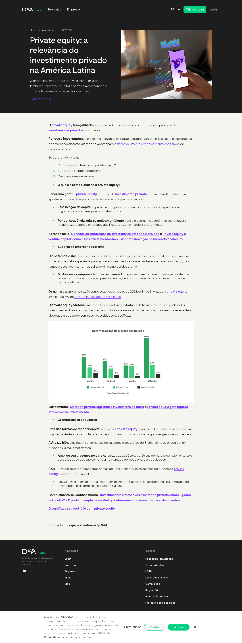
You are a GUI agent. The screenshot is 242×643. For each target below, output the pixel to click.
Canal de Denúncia (156, 577)
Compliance (152, 583)
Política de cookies (157, 596)
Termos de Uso (154, 565)
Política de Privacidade (159, 558)
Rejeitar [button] (154, 627)
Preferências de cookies (160, 602)
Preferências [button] (132, 627)
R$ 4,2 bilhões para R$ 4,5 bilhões (97, 296)
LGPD (148, 571)
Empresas (74, 9)
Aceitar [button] (178, 627)
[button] (175, 9)
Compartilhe (38, 99)
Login (213, 9)
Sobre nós (54, 9)
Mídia (68, 577)
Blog (67, 583)
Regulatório (152, 590)
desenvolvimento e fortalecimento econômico (148, 144)
